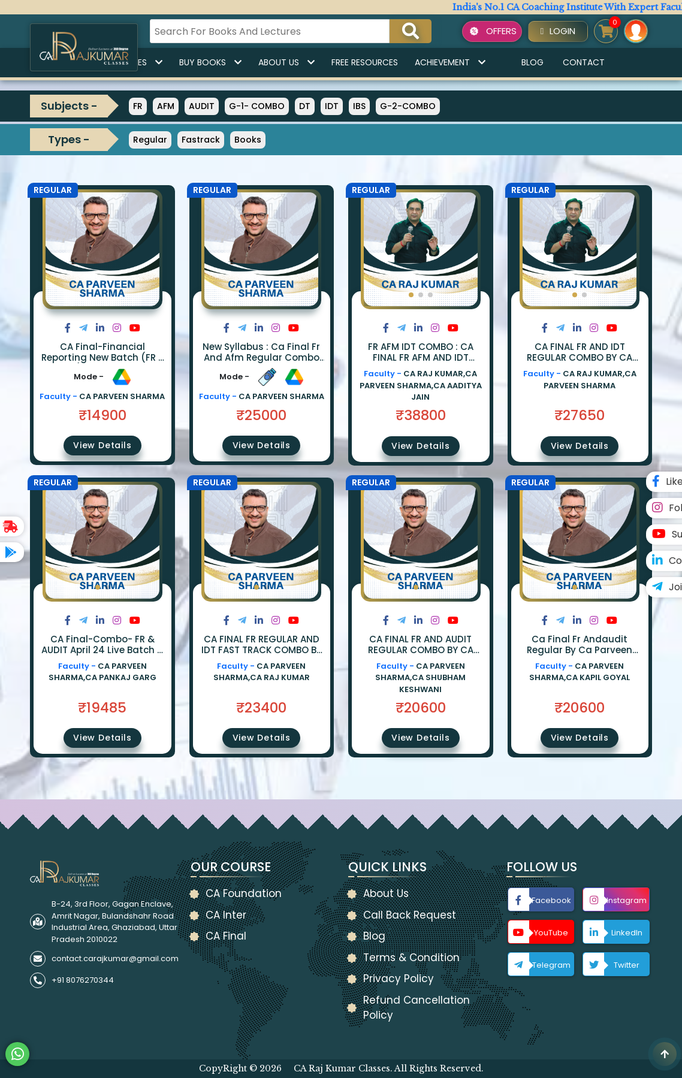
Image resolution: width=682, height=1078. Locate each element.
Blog (532, 62)
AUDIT (202, 106)
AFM (165, 106)
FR (138, 106)
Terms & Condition (411, 957)
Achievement (450, 62)
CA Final (226, 936)
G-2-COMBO (408, 106)
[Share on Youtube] (134, 328)
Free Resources (364, 62)
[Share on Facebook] (68, 328)
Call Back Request (409, 915)
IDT (332, 106)
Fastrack (201, 140)
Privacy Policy (398, 978)
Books (247, 140)
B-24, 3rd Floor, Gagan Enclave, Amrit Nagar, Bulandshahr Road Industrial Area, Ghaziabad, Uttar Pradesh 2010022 (114, 921)
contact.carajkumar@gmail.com (115, 958)
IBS (359, 106)
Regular (150, 140)
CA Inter (226, 915)
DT (304, 106)
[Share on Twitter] (83, 328)
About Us (286, 62)
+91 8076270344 (83, 980)
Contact (584, 62)
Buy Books (210, 62)
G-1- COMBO (257, 106)
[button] (411, 294)
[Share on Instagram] (117, 328)
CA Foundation (244, 893)
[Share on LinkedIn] (100, 328)
